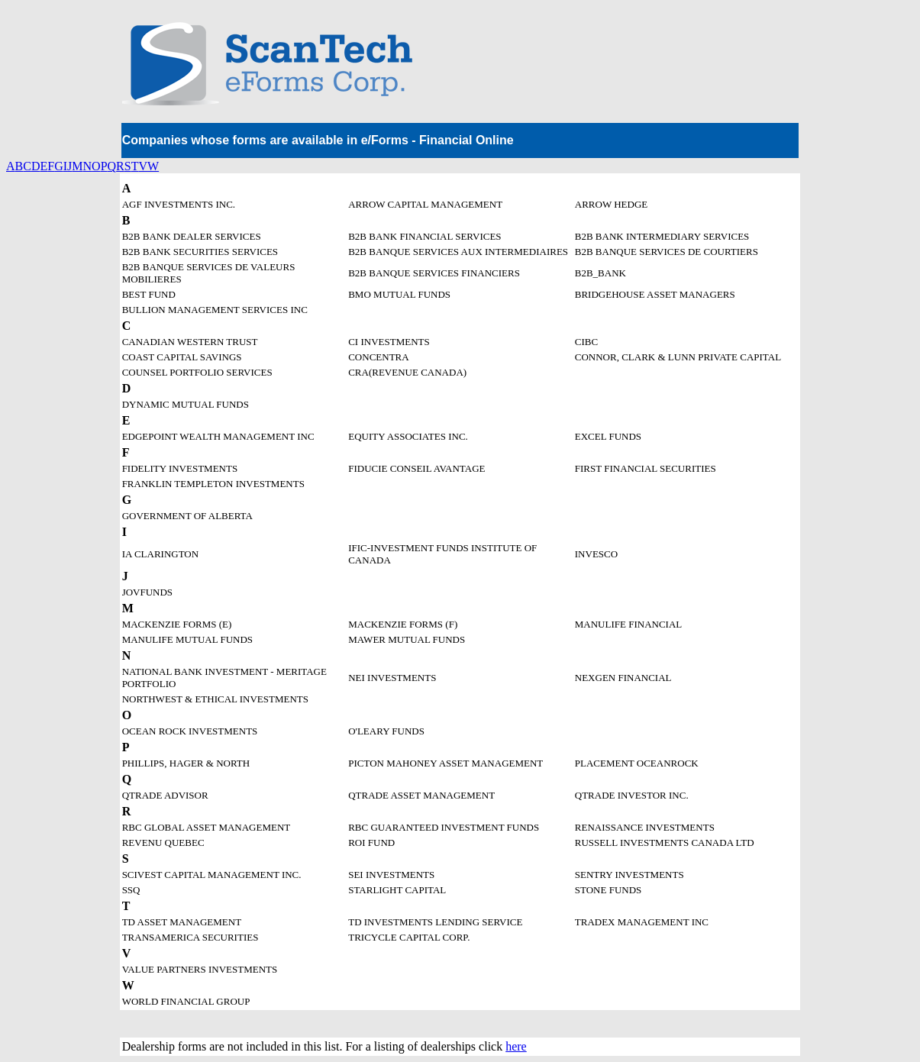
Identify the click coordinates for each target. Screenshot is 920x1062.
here (516, 1046)
